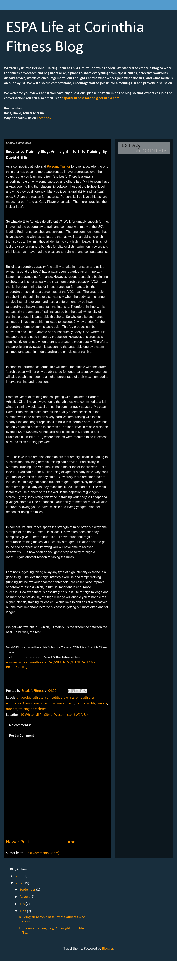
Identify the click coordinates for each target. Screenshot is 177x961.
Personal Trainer (58, 166)
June (23, 911)
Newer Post (17, 842)
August (25, 897)
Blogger (107, 949)
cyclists (69, 698)
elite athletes (85, 698)
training (24, 709)
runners (11, 709)
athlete (38, 698)
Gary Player (31, 703)
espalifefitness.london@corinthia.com (90, 98)
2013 (19, 876)
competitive (53, 698)
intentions (48, 703)
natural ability (85, 703)
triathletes (38, 709)
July (23, 904)
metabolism (65, 703)
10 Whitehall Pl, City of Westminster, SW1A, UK (54, 715)
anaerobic (24, 698)
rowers (102, 703)
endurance (13, 703)
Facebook (43, 118)
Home (69, 842)
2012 (19, 883)
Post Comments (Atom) (42, 853)
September (28, 890)
